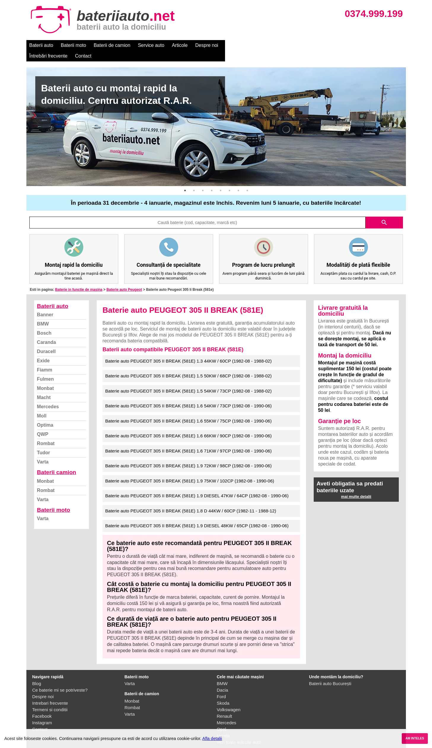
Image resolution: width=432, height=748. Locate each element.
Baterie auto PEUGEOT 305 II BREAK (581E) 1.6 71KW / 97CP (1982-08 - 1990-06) (188, 440)
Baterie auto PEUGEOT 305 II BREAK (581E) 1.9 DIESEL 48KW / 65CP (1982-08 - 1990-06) (196, 514)
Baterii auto (41, 45)
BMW (43, 313)
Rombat (46, 432)
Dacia (222, 679)
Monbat (45, 377)
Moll (42, 405)
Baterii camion (56, 461)
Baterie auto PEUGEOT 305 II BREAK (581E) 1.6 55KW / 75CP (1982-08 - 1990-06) (188, 410)
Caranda (46, 331)
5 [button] (221, 180)
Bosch (44, 322)
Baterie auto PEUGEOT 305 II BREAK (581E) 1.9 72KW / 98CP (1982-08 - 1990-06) (188, 455)
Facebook (42, 705)
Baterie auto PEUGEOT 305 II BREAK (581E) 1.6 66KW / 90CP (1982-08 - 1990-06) (188, 425)
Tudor (43, 441)
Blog (36, 672)
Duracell (46, 340)
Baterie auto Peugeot (124, 279)
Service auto (151, 45)
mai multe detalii (356, 486)
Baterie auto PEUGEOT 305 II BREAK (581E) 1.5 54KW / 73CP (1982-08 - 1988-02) (188, 380)
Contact (278, 45)
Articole (180, 45)
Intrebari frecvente (50, 692)
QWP (42, 423)
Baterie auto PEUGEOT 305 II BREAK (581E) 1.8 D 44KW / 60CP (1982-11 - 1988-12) (190, 500)
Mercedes (48, 395)
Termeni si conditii (50, 698)
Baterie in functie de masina (78, 279)
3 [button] (203, 180)
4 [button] (212, 180)
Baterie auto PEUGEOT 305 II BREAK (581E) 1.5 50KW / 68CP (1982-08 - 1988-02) (188, 365)
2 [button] (194, 180)
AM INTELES (414, 738)
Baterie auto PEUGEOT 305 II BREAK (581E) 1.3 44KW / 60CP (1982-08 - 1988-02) (188, 350)
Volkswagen (228, 698)
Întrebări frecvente (243, 45)
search (384, 211)
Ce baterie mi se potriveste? (60, 679)
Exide (43, 349)
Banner (45, 303)
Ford (221, 685)
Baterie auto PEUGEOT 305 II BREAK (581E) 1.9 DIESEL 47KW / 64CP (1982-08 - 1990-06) (196, 484)
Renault (224, 705)
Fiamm (44, 359)
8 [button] (247, 180)
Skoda (223, 692)
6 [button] (229, 180)
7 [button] (238, 180)
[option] (216, 116)
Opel (221, 718)
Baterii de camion (112, 45)
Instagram (42, 711)
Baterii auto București (330, 672)
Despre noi (206, 45)
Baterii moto (73, 45)
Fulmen (45, 368)
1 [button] (185, 180)
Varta (43, 451)
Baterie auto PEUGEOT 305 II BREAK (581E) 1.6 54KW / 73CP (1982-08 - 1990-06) (188, 395)
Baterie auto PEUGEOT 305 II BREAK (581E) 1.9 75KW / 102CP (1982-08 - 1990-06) (189, 470)
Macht (44, 386)
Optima (45, 414)
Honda (223, 725)
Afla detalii (212, 738)
